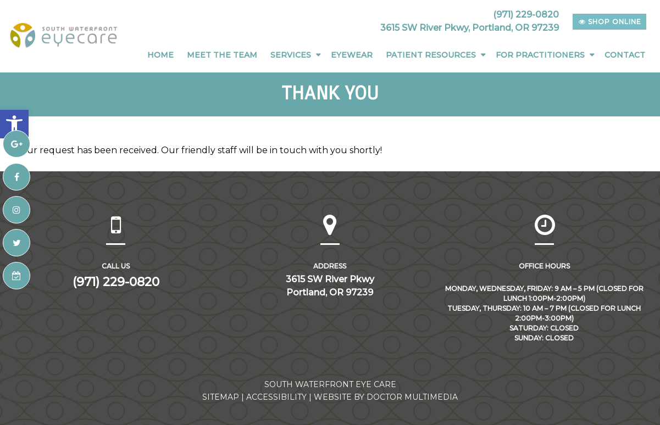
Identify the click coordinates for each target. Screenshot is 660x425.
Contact (624, 55)
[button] (14, 124)
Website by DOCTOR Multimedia (386, 397)
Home (160, 55)
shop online (610, 22)
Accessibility (276, 397)
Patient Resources (431, 55)
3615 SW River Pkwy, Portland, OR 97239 (469, 28)
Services (290, 55)
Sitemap (220, 397)
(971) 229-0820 (526, 14)
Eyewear (352, 55)
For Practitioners (540, 55)
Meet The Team (222, 55)
